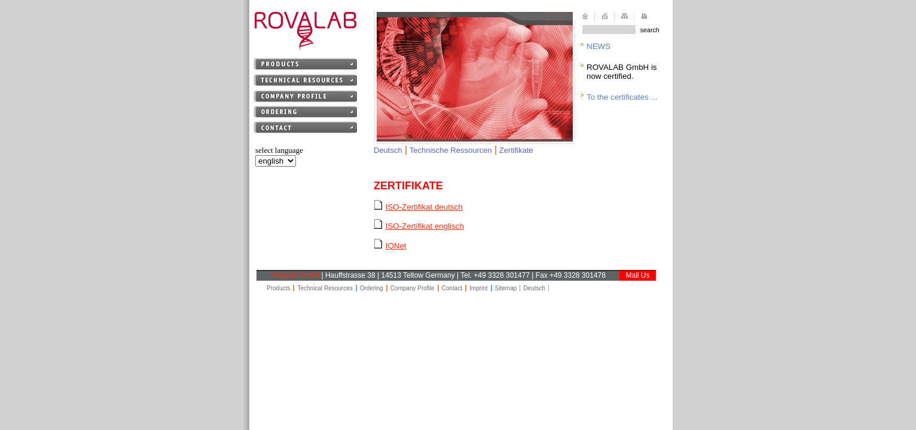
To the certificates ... (622, 97)
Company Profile (412, 288)
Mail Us (637, 275)
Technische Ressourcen (451, 150)
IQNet (396, 245)
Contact (452, 288)
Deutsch (388, 150)
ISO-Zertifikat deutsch (424, 206)
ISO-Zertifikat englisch (425, 226)
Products (278, 288)
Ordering (371, 288)
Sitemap (506, 288)
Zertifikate (516, 150)
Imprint (478, 288)
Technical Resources (324, 288)
